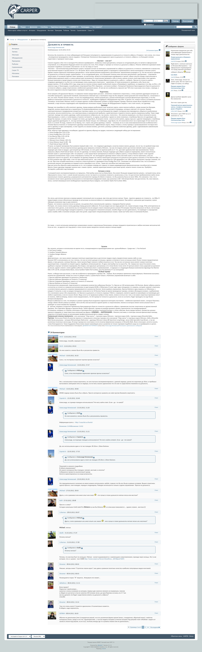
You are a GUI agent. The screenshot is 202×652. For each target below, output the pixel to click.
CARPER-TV (73, 27)
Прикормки (58, 30)
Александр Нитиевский (112, 325)
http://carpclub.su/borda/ (84, 422)
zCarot (104, 648)
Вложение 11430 (65, 426)
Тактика (72, 30)
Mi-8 (61, 337)
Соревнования (81, 30)
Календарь (85, 27)
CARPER (185, 636)
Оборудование (41, 30)
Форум (23, 27)
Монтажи (51, 30)
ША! (172, 90)
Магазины (15, 73)
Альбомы (44, 27)
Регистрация (187, 21)
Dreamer (62, 564)
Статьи (12, 27)
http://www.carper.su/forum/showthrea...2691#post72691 (104, 559)
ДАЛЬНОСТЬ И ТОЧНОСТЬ (90, 325)
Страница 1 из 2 (135, 627)
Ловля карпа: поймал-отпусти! (18, 30)
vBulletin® (100, 645)
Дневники (33, 27)
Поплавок (15, 76)
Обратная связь (176, 636)
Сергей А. (63, 398)
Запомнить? (149, 24)
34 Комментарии (152, 50)
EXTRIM (62, 613)
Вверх (191, 636)
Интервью (32, 30)
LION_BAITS (174, 111)
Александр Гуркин (176, 122)
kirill (61, 500)
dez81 (62, 533)
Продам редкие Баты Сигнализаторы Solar (178, 87)
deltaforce (63, 583)
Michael (62, 355)
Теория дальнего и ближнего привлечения (180, 58)
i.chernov (63, 512)
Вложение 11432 (77, 426)
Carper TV (91, 30)
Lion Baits (174, 75)
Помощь (175, 21)
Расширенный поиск (188, 30)
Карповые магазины (59, 27)
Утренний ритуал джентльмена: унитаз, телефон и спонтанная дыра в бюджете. (181, 107)
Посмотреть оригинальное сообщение (130, 325)
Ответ (156, 336)
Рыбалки (66, 30)
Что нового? (97, 27)
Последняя (155, 627)
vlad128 (173, 61)
